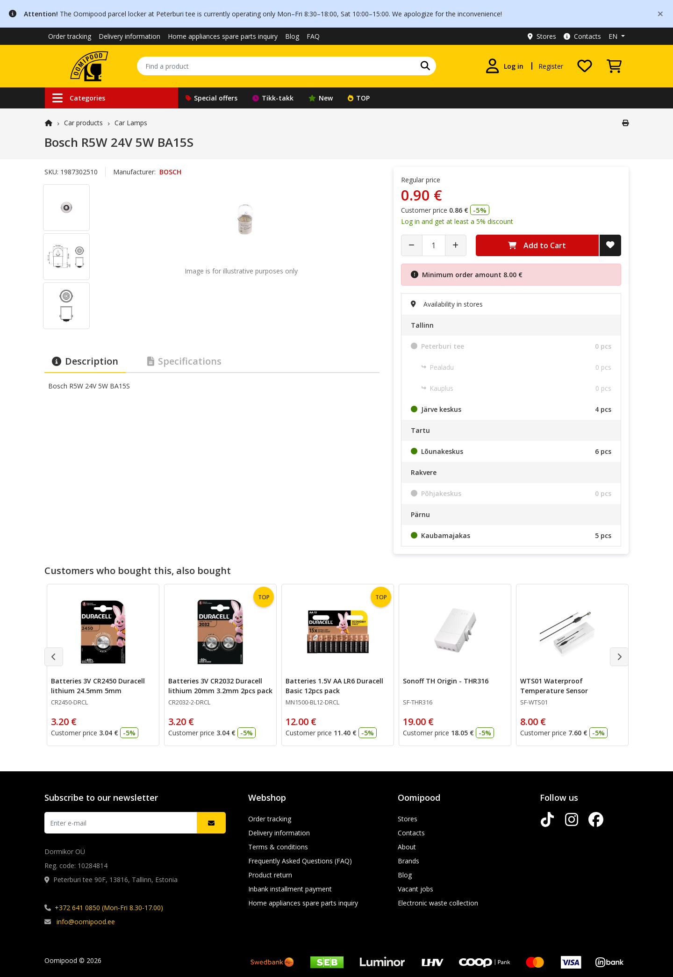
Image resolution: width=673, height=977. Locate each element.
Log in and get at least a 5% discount (457, 221)
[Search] (425, 66)
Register (550, 66)
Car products (83, 122)
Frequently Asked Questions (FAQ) (300, 860)
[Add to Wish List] (610, 245)
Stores (542, 36)
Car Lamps (131, 122)
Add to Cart (537, 245)
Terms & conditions (278, 846)
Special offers (211, 97)
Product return (270, 874)
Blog (292, 36)
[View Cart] (614, 66)
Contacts (582, 36)
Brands (408, 860)
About (407, 846)
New (320, 97)
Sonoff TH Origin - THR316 (445, 680)
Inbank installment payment (290, 888)
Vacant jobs (415, 888)
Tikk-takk (273, 97)
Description (85, 361)
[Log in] (504, 66)
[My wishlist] (584, 66)
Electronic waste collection (438, 902)
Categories (78, 98)
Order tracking (69, 36)
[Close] (660, 13)
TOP (359, 97)
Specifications (184, 361)
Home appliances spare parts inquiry (223, 36)
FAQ (313, 36)
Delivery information (129, 36)
